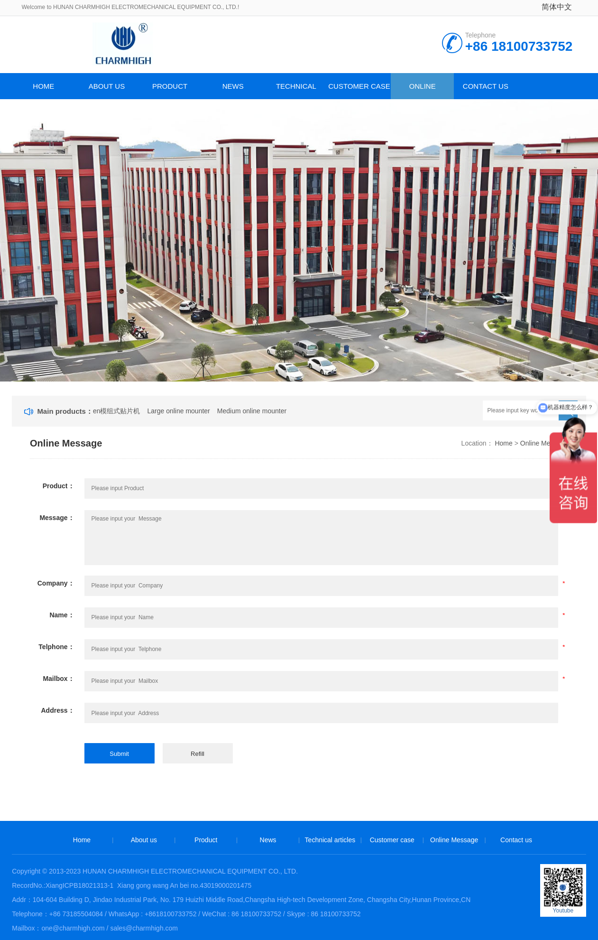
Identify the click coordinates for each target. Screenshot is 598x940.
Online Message (422, 90)
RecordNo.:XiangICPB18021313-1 (62, 885)
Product (169, 86)
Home (43, 86)
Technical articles (296, 90)
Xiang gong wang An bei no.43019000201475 (183, 885)
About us (107, 86)
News (233, 86)
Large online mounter (178, 411)
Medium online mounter (251, 411)
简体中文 (557, 7)
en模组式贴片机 (116, 411)
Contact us (485, 86)
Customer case (359, 86)
